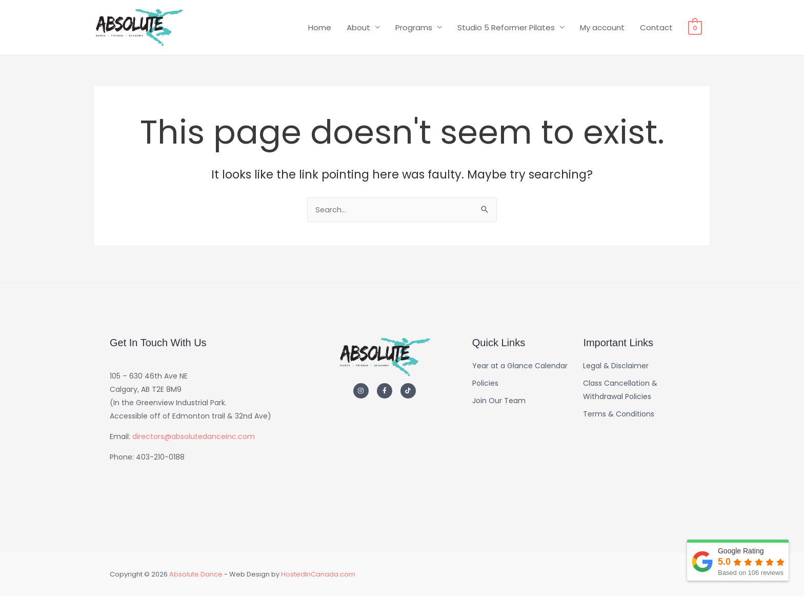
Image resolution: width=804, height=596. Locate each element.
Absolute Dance (196, 574)
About (358, 30)
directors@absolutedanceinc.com (193, 436)
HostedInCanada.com (318, 574)
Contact (656, 30)
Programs (413, 30)
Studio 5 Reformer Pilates (506, 30)
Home (319, 30)
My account (602, 30)
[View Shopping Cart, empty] (695, 30)
